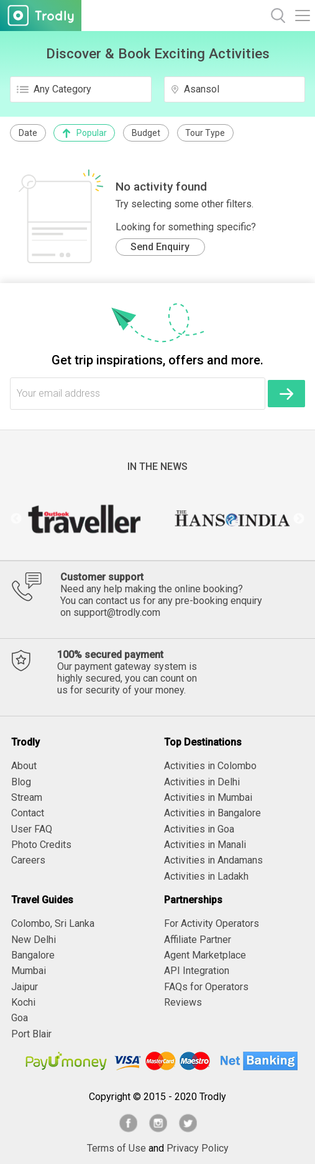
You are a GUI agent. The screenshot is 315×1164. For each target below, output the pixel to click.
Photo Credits (41, 844)
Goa (19, 1018)
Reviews (183, 1002)
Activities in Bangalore (212, 813)
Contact (27, 813)
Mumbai (28, 971)
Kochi (23, 1002)
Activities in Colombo (210, 766)
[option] (84, 519)
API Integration (196, 971)
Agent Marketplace (205, 955)
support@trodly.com (116, 612)
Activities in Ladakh (206, 876)
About (24, 766)
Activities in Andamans (213, 860)
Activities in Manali (205, 844)
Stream (26, 797)
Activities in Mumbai (208, 797)
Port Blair (31, 1034)
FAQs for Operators (206, 987)
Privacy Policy (198, 1148)
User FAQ (31, 829)
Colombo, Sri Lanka (52, 923)
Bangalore (33, 955)
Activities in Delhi (202, 782)
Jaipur (24, 987)
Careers (28, 860)
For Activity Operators (211, 923)
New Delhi (33, 939)
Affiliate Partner (197, 939)
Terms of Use (116, 1148)
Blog (21, 782)
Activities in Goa (199, 829)
